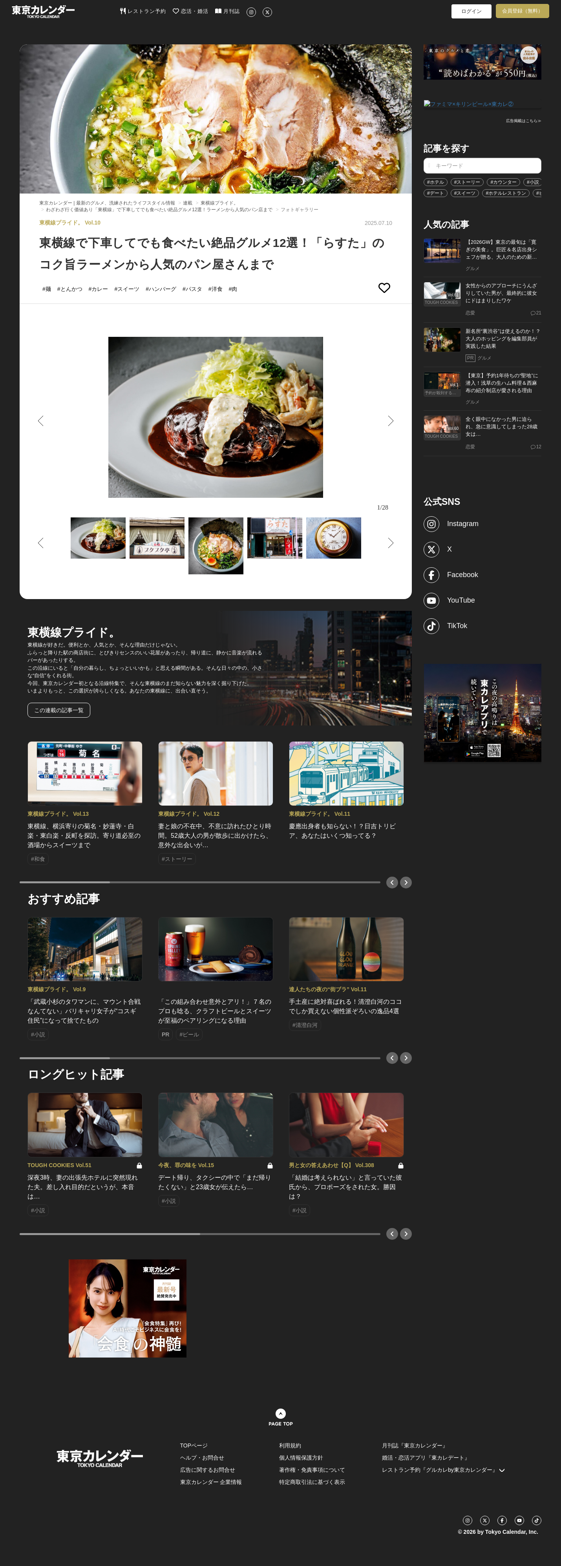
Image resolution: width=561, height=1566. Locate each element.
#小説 (533, 181)
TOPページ (194, 1445)
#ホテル (435, 181)
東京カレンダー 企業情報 (211, 1482)
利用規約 (290, 1445)
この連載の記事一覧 (59, 710)
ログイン (471, 11)
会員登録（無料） (522, 11)
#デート (435, 192)
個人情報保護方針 (301, 1457)
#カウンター (503, 181)
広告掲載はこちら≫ (523, 120)
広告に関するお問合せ (207, 1470)
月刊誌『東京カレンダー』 (415, 1445)
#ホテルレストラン (506, 192)
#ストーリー (467, 181)
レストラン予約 (143, 11)
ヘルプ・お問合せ (202, 1457)
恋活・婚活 (190, 11)
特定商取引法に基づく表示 (312, 1482)
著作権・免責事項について (312, 1470)
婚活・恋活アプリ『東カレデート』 (426, 1457)
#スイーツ (465, 192)
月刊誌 (227, 11)
